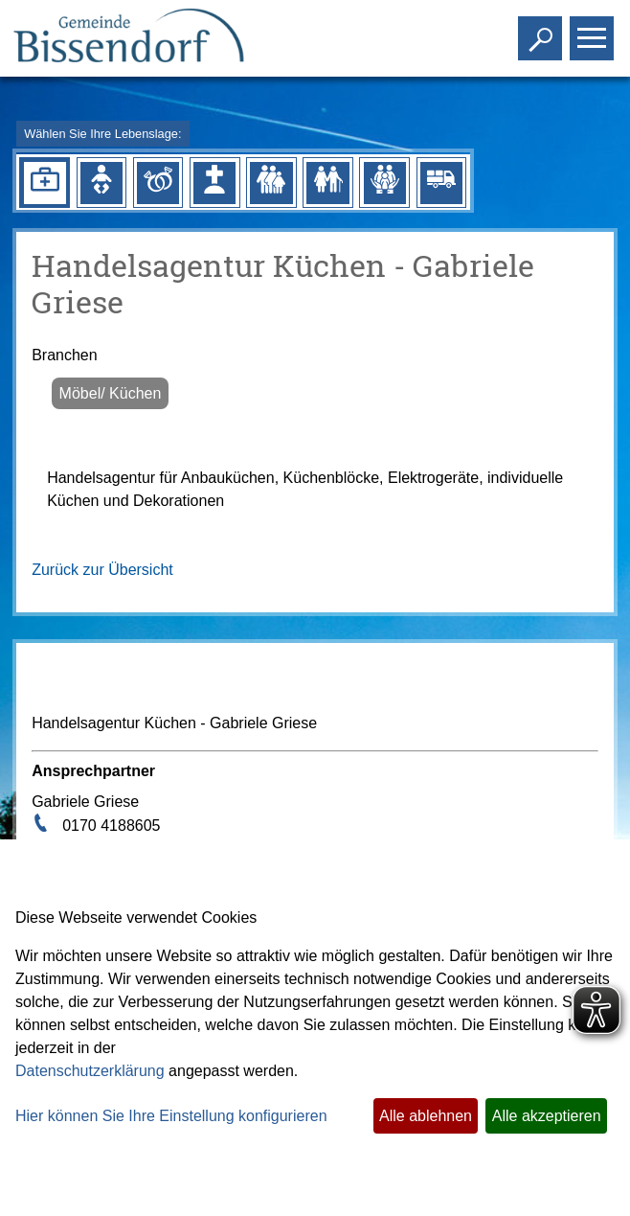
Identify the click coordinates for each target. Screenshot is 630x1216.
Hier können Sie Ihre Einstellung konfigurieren (171, 1116)
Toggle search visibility (542, 30)
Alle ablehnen (425, 1116)
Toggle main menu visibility (594, 30)
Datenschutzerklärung (90, 1071)
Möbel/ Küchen (110, 393)
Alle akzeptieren (546, 1116)
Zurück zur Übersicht (102, 570)
